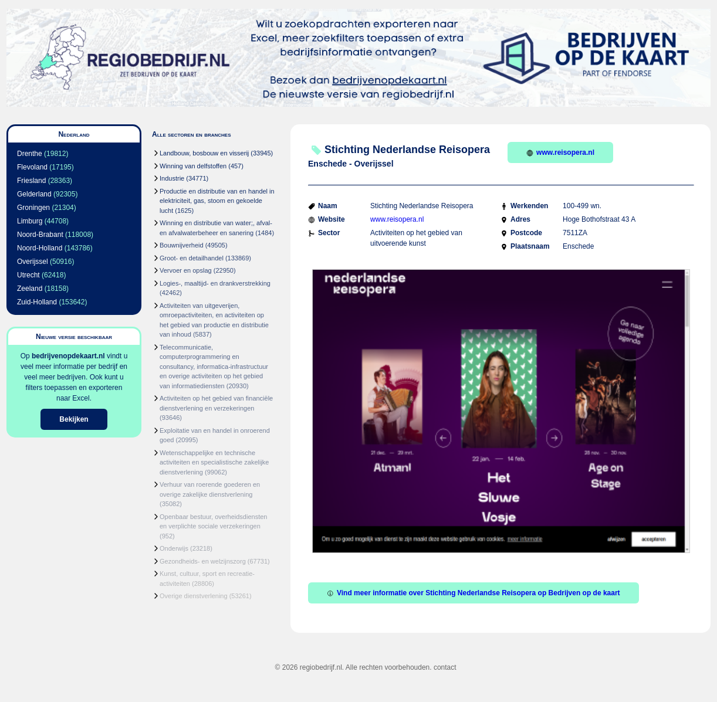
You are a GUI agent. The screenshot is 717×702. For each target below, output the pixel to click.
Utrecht (28, 275)
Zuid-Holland (37, 302)
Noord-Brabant (40, 234)
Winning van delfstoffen (193, 165)
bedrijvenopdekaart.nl (68, 356)
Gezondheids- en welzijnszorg (203, 561)
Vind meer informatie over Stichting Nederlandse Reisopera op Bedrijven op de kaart (473, 593)
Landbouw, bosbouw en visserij (204, 153)
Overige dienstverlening (194, 595)
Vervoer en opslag (186, 270)
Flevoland (32, 167)
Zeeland (29, 288)
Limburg (29, 221)
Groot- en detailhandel (192, 258)
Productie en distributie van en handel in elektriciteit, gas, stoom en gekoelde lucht (217, 201)
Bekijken (73, 419)
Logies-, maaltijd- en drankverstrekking (215, 283)
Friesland (31, 181)
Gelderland (34, 194)
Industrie (172, 178)
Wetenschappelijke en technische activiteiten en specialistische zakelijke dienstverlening (214, 462)
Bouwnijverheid (182, 245)
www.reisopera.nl (560, 152)
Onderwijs (174, 548)
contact (445, 667)
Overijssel (32, 261)
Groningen (33, 208)
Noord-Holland (39, 248)
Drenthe (29, 154)
